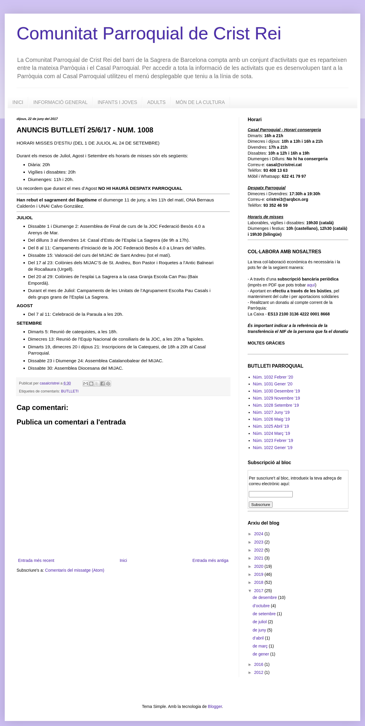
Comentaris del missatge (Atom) (74, 570)
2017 (259, 590)
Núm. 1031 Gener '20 (272, 384)
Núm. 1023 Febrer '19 (273, 440)
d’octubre (262, 605)
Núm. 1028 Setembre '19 (276, 405)
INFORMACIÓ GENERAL (60, 102)
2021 (259, 558)
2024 (259, 533)
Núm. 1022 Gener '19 (272, 447)
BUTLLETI (70, 391)
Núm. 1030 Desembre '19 (276, 391)
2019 (259, 574)
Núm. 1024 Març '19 (271, 433)
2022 (259, 550)
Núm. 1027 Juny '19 (271, 412)
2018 (259, 582)
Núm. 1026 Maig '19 (271, 419)
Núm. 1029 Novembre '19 (276, 398)
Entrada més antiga (210, 560)
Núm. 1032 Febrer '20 (273, 377)
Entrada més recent (36, 560)
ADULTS (156, 102)
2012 (259, 672)
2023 (259, 542)
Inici (123, 560)
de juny (260, 630)
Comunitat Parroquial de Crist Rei (149, 33)
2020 (259, 566)
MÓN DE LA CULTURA (200, 102)
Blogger (215, 706)
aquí (311, 285)
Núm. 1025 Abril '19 (271, 426)
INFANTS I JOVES (117, 102)
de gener (261, 654)
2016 (259, 664)
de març (261, 646)
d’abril (259, 638)
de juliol (260, 621)
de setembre (265, 613)
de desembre (265, 597)
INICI (17, 102)
